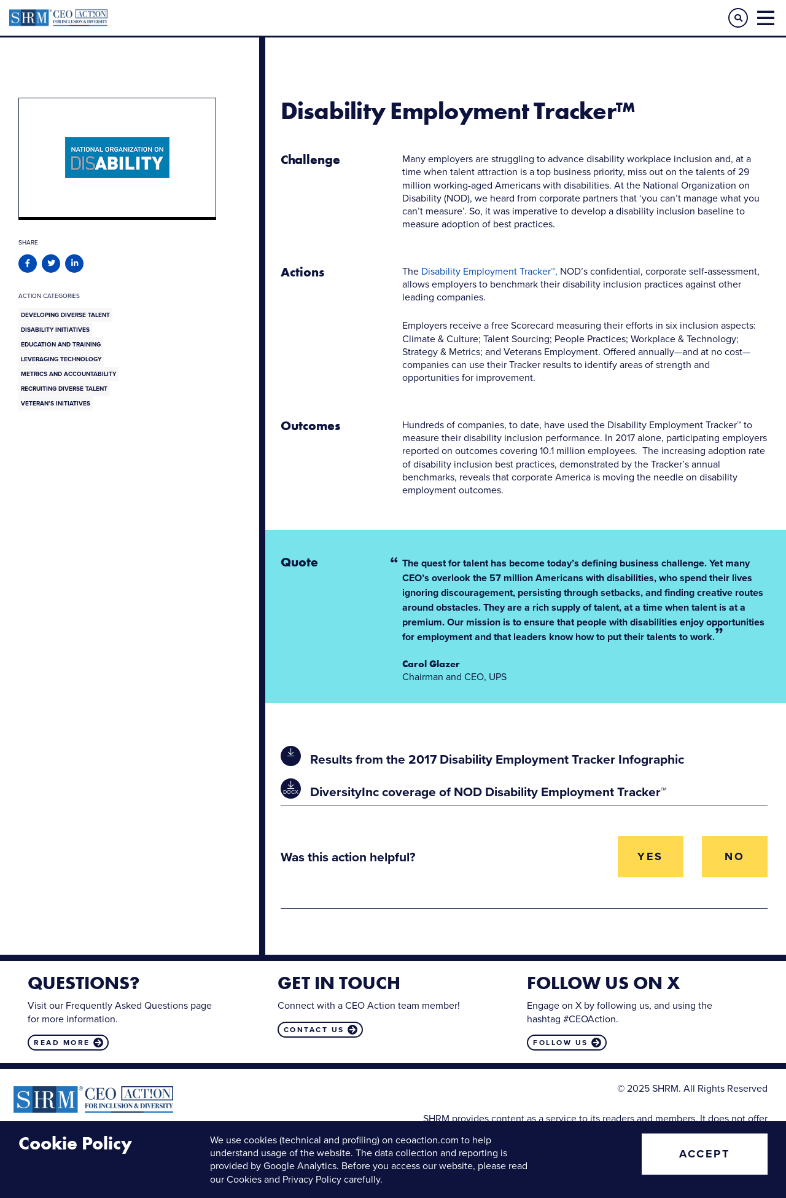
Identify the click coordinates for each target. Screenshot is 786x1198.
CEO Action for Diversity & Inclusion (201, 18)
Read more (62, 1042)
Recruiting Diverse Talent (64, 388)
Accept (704, 1154)
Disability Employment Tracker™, (489, 271)
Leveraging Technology (61, 359)
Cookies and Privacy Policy (284, 1179)
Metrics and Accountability (68, 373)
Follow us (560, 1042)
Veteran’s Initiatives (55, 403)
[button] (738, 18)
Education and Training (61, 344)
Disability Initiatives (55, 329)
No (734, 856)
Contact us (314, 1029)
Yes (650, 856)
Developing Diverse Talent (65, 314)
